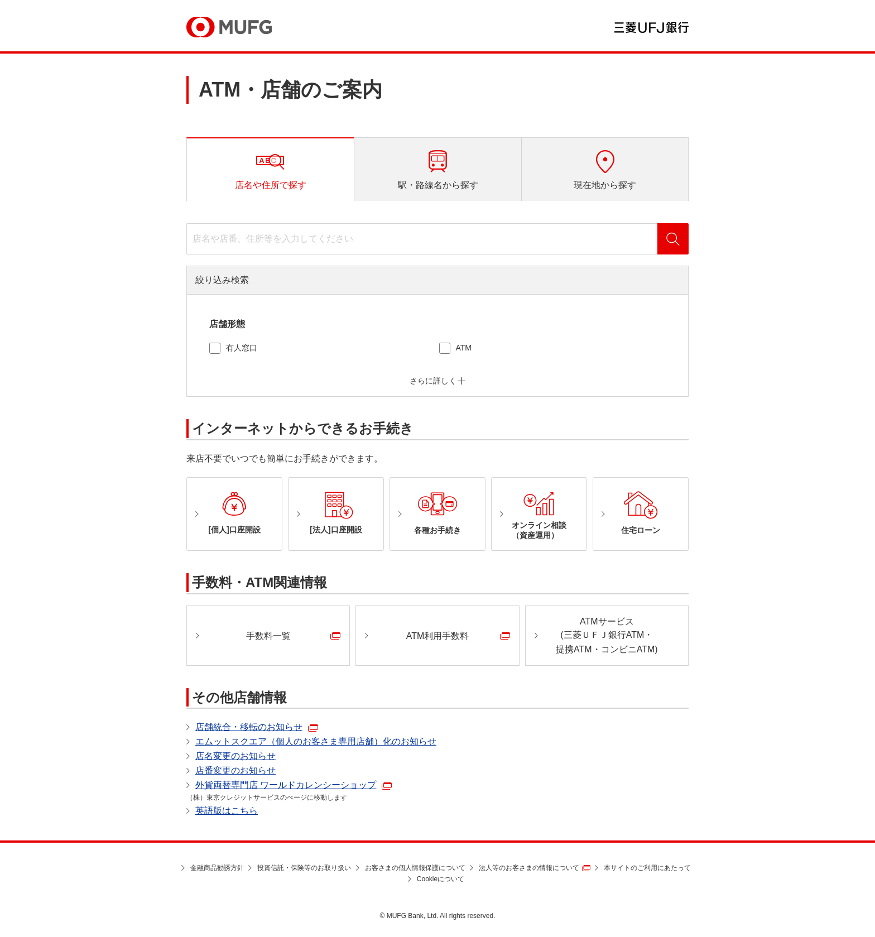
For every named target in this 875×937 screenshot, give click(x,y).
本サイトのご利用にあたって (647, 868)
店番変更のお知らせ (235, 770)
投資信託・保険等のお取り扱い (304, 868)
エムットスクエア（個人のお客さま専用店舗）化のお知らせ (315, 741)
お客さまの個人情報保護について (415, 868)
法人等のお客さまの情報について (529, 868)
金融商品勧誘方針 (217, 868)
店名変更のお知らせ (235, 756)
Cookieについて (440, 879)
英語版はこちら (226, 810)
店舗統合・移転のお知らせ (248, 727)
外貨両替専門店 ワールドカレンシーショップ (285, 785)
